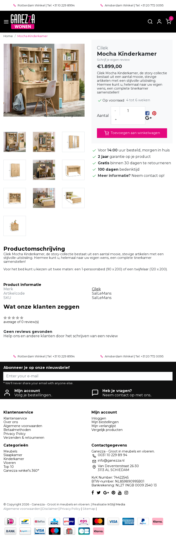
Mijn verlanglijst (103, 426)
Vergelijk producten (107, 430)
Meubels (10, 451)
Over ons (10, 422)
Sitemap (88, 508)
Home (8, 36)
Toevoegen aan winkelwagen (132, 133)
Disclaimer (50, 508)
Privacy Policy (14, 434)
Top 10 (8, 467)
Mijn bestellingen (105, 422)
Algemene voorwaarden (22, 426)
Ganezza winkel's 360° (21, 471)
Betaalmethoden (17, 430)
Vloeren (9, 463)
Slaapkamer (12, 455)
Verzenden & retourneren (23, 438)
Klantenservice (15, 418)
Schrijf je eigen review (113, 59)
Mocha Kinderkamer (32, 36)
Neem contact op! (148, 175)
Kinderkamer (13, 459)
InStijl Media (116, 504)
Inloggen (98, 418)
